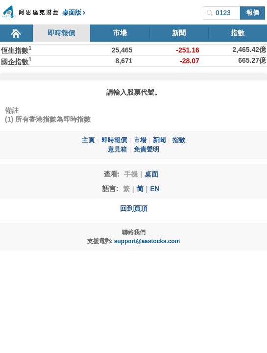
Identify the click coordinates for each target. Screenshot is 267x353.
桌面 (151, 174)
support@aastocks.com (147, 241)
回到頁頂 (133, 208)
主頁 (88, 140)
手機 (131, 174)
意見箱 (117, 149)
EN (154, 189)
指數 (237, 33)
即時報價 (61, 33)
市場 (120, 33)
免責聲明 (146, 149)
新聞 (179, 33)
